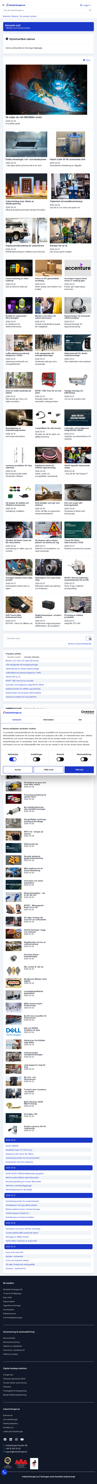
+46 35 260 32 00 (12, 1448)
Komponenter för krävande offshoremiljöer (23, 693)
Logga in (85, 5)
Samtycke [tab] (16, 720)
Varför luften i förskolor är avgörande (21, 1241)
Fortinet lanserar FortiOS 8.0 (17, 1213)
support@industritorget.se (15, 1452)
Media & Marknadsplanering (15, 1395)
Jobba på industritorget (13, 1431)
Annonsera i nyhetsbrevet (14, 1350)
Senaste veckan (14, 657)
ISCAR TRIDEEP (12, 1146)
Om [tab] (80, 720)
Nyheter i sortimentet (14, 1256)
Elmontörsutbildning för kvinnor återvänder (23, 1181)
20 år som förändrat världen (17, 1260)
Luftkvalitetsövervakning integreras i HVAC (23, 673)
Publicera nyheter (10, 1354)
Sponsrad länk (9, 1338)
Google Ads (8, 1375)
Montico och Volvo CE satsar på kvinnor (22, 661)
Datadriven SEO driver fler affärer (20, 1154)
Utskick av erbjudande (12, 1346)
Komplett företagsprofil (12, 1289)
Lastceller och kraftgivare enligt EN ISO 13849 (25, 685)
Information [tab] (48, 720)
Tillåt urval (48, 770)
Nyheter (15, 16)
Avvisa (18, 770)
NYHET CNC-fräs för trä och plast (19, 681)
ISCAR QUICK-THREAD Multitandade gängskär (25, 1173)
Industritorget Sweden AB (15, 1445)
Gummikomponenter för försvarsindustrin (23, 1158)
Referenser (8, 1415)
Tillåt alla (79, 770)
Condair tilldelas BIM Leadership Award (22, 1233)
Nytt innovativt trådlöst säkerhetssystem (22, 1177)
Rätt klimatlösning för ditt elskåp (19, 1190)
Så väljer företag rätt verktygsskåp (20, 1264)
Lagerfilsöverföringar (12, 1305)
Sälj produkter (9, 1301)
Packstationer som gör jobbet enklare (21, 1205)
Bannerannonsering (11, 1342)
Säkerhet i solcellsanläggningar (19, 1185)
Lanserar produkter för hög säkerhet (21, 697)
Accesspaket (8, 1309)
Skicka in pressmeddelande (79, 644)
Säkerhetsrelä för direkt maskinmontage (22, 669)
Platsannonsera (9, 1313)
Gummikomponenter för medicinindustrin (22, 1201)
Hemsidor (7, 1387)
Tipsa (86, 60)
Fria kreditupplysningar (12, 1317)
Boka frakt (7, 1297)
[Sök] (90, 10)
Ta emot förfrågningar (12, 1293)
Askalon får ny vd (13, 677)
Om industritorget (10, 1419)
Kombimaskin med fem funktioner (19, 1162)
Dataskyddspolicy (10, 1423)
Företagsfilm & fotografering (15, 1391)
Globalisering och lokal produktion (20, 1217)
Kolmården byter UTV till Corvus (19, 1150)
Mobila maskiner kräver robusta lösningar (23, 1209)
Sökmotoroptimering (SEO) (14, 1379)
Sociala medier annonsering (14, 1383)
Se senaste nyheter (28, 16)
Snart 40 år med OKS (14, 1252)
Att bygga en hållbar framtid (17, 1237)
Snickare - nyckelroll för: (16, 1268)
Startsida (6, 16)
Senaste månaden (31, 657)
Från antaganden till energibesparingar (22, 665)
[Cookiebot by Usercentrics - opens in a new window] (83, 712)
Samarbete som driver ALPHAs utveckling (23, 1229)
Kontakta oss (8, 1427)
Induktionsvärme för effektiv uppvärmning (23, 689)
